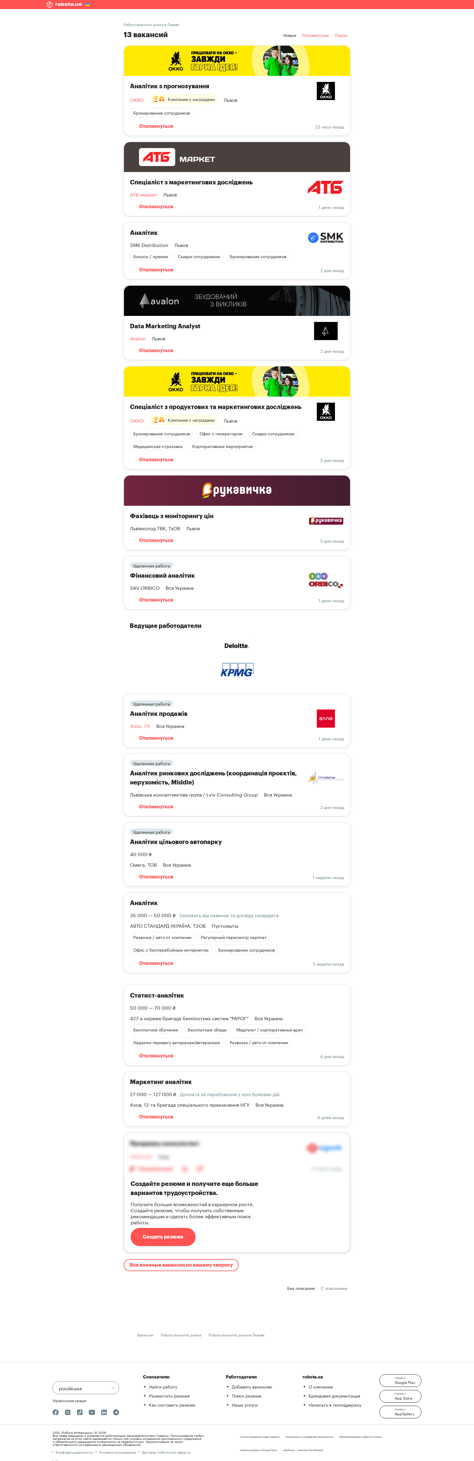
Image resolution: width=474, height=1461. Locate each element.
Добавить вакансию (252, 1386)
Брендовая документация (334, 1395)
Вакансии (145, 1334)
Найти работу (163, 1386)
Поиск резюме (246, 1395)
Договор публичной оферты (166, 1452)
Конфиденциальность (74, 1452)
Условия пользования (117, 1452)
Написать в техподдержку (335, 1404)
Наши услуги (245, 1404)
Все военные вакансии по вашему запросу (181, 1265)
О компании (321, 1386)
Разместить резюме (169, 1395)
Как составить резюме (172, 1404)
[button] (400, 1380)
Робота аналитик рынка (181, 1334)
